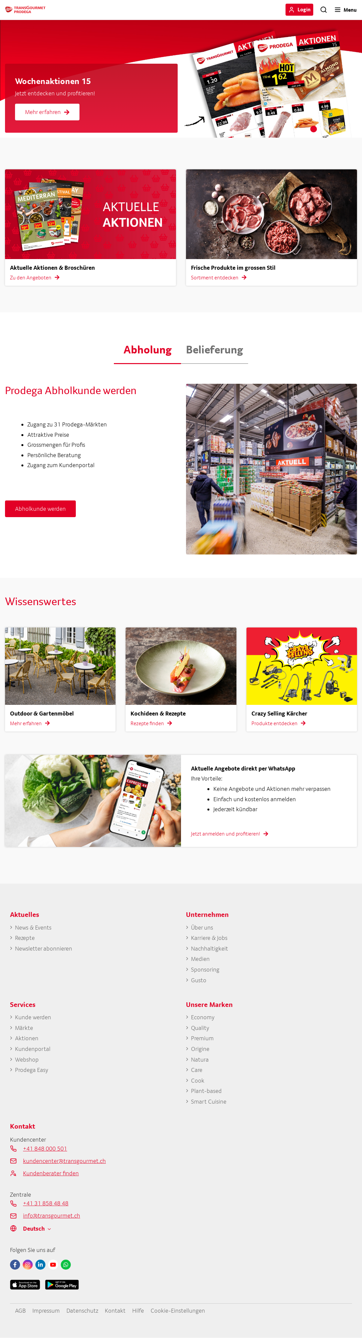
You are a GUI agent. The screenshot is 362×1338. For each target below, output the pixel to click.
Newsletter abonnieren (43, 948)
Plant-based (206, 1090)
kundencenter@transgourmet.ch (64, 1160)
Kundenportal (32, 1048)
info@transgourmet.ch (51, 1215)
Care (196, 1069)
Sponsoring (205, 969)
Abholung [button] (148, 349)
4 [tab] (343, 129)
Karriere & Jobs (209, 937)
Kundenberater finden (51, 1173)
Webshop (27, 1059)
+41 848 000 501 (45, 1148)
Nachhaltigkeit (209, 948)
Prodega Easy (31, 1069)
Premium (202, 1038)
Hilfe (138, 1310)
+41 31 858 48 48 (45, 1203)
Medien (200, 958)
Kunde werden (33, 1017)
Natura (200, 1059)
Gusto (198, 980)
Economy (202, 1017)
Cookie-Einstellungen (178, 1310)
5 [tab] (353, 129)
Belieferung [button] (214, 349)
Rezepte (25, 937)
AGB (20, 1310)
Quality (200, 1027)
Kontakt (115, 1310)
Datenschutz (82, 1310)
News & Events (33, 927)
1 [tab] (313, 129)
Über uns (202, 927)
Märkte (24, 1027)
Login (304, 9)
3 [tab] (333, 129)
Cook (197, 1080)
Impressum (46, 1310)
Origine (200, 1048)
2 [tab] (323, 129)
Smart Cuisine (208, 1101)
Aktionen (26, 1038)
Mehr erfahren (47, 111)
